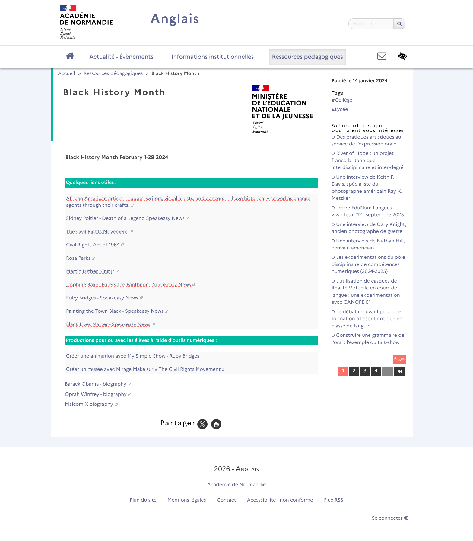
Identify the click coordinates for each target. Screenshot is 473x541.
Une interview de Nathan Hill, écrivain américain (368, 244)
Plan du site (143, 500)
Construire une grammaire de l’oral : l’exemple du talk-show (368, 339)
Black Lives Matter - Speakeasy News (108, 324)
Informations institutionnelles (212, 56)
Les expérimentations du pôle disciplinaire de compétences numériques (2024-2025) (368, 264)
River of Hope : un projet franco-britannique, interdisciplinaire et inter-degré (367, 160)
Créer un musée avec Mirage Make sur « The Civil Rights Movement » (145, 369)
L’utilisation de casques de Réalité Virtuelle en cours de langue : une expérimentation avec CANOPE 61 (366, 291)
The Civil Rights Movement (97, 232)
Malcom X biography (89, 404)
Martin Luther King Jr (90, 271)
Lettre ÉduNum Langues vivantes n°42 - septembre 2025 (368, 211)
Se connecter (390, 518)
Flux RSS (333, 500)
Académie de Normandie (236, 485)
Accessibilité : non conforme (280, 500)
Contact (226, 500)
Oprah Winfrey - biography (96, 394)
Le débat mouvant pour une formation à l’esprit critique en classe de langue (367, 319)
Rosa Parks (78, 258)
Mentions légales (186, 500)
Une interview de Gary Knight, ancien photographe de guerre (369, 228)
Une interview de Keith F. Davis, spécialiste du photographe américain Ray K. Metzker (367, 187)
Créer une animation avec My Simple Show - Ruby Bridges (132, 356)
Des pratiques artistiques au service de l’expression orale (366, 140)
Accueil (66, 74)
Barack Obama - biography (95, 384)
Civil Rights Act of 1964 (93, 245)
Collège (342, 100)
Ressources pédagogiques (307, 56)
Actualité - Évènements (121, 56)
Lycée (340, 109)
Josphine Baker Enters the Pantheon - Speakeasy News (128, 285)
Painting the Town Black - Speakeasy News (114, 311)
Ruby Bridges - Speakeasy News (102, 298)
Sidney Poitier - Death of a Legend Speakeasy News (125, 218)
